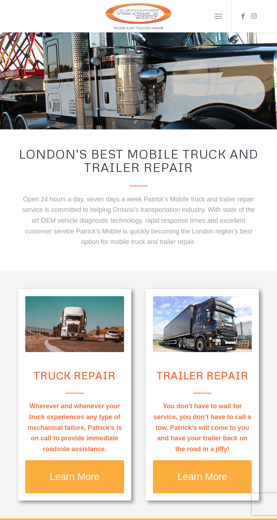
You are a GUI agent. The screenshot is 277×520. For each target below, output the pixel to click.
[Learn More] (74, 476)
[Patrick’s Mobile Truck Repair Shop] (138, 16)
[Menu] (218, 16)
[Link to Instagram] (253, 16)
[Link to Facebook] (242, 16)
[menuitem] (218, 16)
